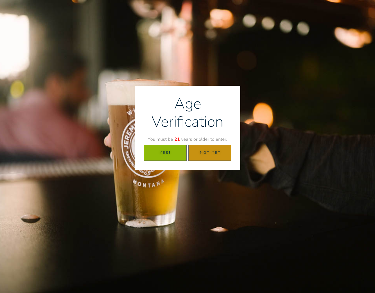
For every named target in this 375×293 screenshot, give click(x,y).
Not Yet (210, 152)
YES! (165, 152)
